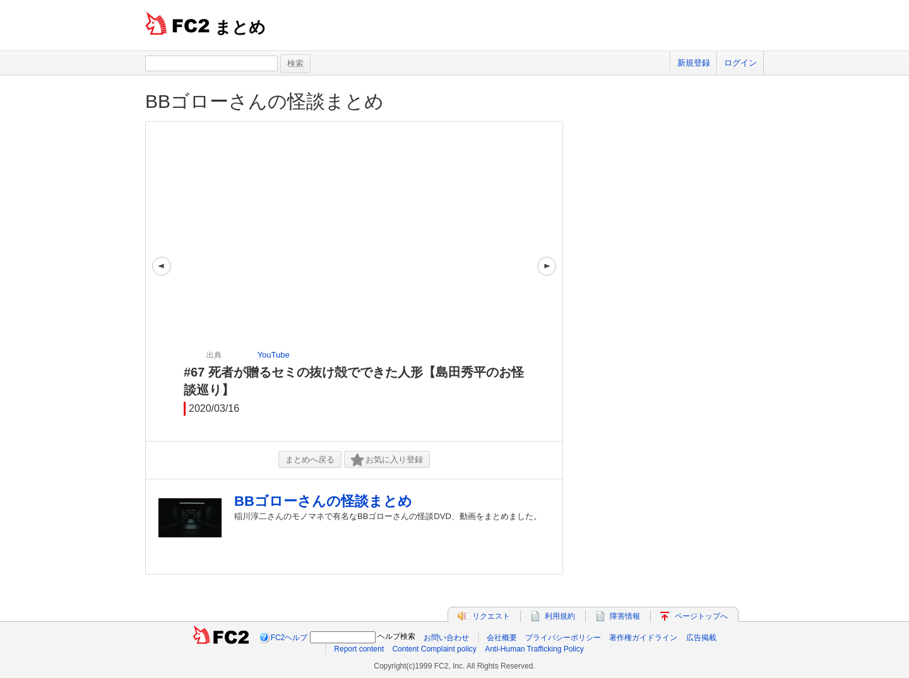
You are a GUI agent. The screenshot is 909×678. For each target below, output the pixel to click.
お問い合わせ (446, 637)
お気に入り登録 (387, 460)
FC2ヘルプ (289, 637)
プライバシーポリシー (563, 637)
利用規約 (560, 616)
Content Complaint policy (434, 649)
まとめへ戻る (310, 459)
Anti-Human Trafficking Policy (534, 649)
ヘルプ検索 (396, 636)
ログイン (740, 62)
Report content (359, 649)
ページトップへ (701, 616)
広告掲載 (701, 637)
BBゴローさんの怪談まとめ (264, 101)
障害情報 (625, 616)
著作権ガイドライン (643, 637)
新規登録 (693, 62)
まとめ (240, 27)
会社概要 (502, 637)
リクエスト (491, 616)
